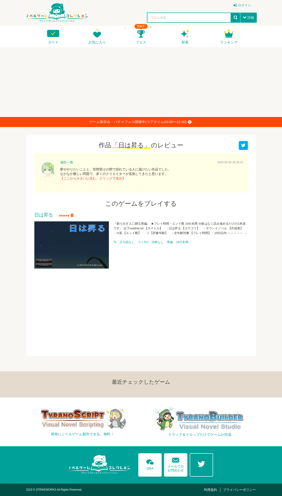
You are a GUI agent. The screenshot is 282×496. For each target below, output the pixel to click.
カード (53, 42)
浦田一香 (66, 162)
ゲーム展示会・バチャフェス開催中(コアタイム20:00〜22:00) (140, 121)
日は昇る (43, 215)
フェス (141, 42)
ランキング (229, 42)
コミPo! (143, 242)
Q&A (150, 463)
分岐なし (157, 242)
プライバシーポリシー (239, 490)
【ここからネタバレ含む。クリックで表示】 (92, 178)
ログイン (244, 5)
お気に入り (97, 42)
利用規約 (210, 490)
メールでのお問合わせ (176, 463)
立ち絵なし (127, 242)
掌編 (170, 242)
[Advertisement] (141, 82)
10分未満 (182, 242)
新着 (185, 42)
